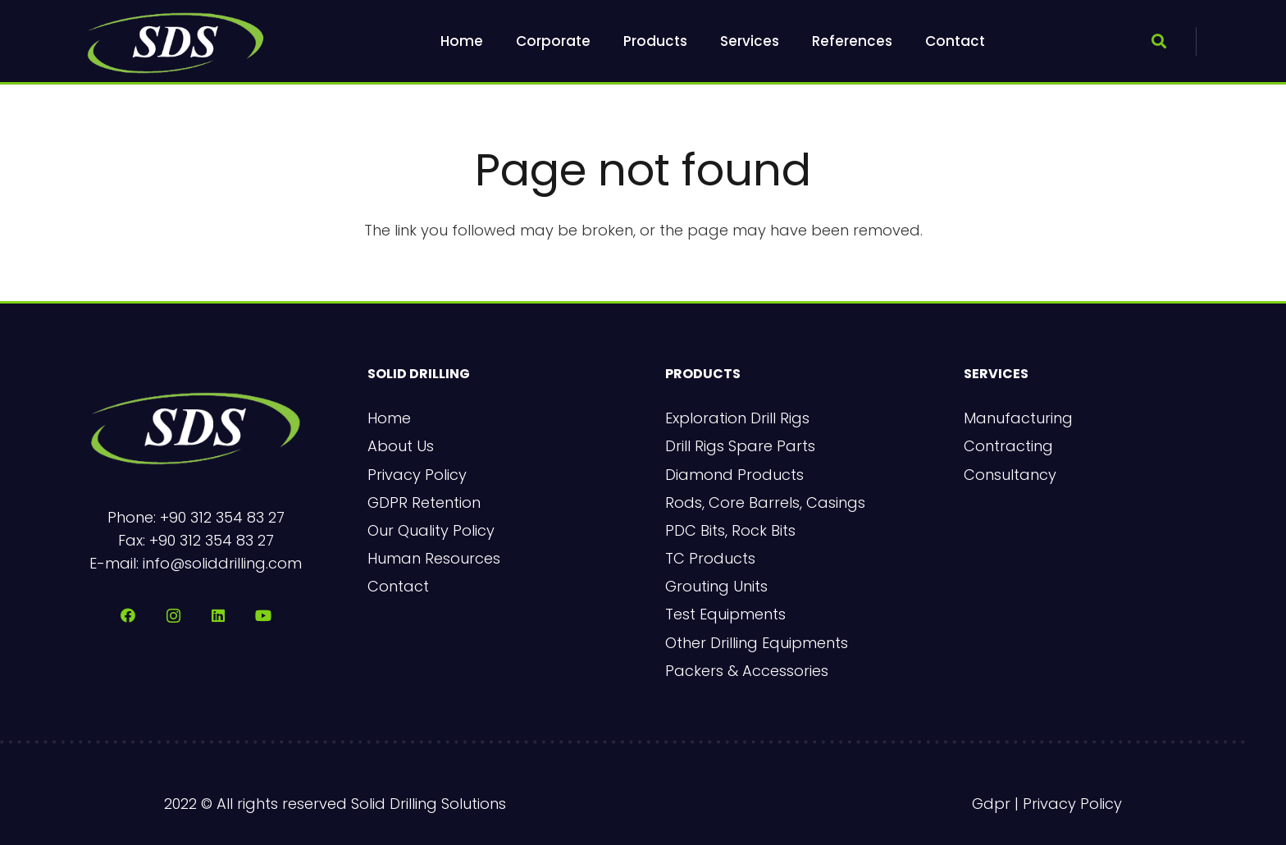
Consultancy (1010, 474)
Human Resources (433, 558)
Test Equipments (725, 614)
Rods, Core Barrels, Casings (765, 502)
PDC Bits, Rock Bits (730, 530)
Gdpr (991, 803)
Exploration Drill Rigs (737, 418)
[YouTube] (263, 615)
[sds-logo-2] (176, 41)
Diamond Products (734, 474)
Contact (398, 586)
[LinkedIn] (218, 615)
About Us (400, 446)
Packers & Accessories (746, 670)
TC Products (710, 558)
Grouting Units (716, 586)
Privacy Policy (417, 474)
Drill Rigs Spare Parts (740, 446)
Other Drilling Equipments (756, 643)
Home (389, 418)
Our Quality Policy (431, 530)
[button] (1158, 41)
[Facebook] (128, 615)
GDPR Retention (424, 502)
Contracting (1008, 446)
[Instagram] (173, 615)
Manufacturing (1018, 418)
